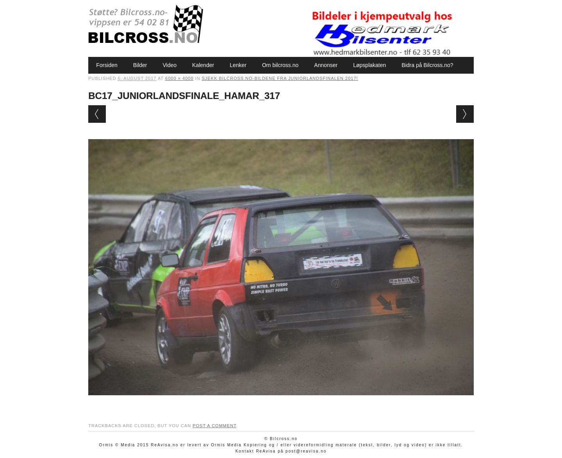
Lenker (238, 65)
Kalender (203, 65)
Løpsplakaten (369, 65)
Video (170, 65)
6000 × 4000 (179, 78)
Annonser (325, 65)
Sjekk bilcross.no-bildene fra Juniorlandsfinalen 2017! (280, 78)
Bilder (140, 65)
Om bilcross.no (280, 65)
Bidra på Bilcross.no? (427, 65)
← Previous (97, 114)
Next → (465, 114)
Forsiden (106, 65)
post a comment (214, 425)
